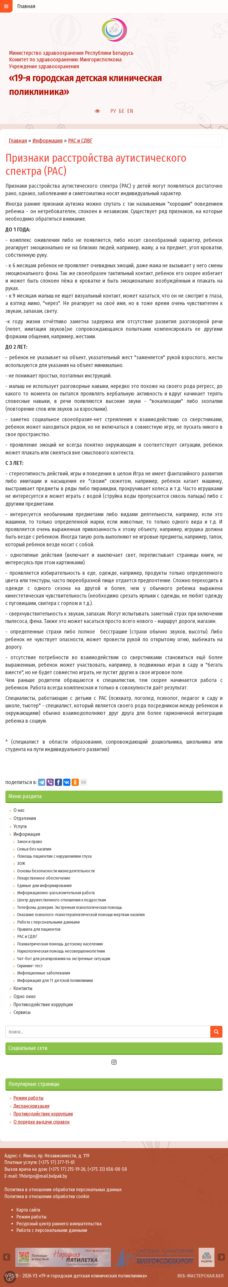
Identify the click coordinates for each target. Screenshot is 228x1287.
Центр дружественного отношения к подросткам (61, 900)
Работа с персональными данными (48, 922)
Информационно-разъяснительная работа (56, 892)
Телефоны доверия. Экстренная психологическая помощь (69, 907)
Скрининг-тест (30, 965)
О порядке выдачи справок (41, 1122)
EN (130, 111)
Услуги (20, 826)
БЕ (121, 111)
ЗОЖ (21, 863)
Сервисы (22, 1012)
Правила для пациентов (39, 929)
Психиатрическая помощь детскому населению (60, 944)
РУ (113, 111)
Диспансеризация (31, 1106)
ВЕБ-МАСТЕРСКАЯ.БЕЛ (200, 1276)
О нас (19, 810)
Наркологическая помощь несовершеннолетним (61, 951)
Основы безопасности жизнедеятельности (56, 871)
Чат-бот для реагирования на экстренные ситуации (63, 958)
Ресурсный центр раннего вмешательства (59, 1224)
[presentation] (6, 1257)
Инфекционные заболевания (43, 973)
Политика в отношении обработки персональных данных (63, 1189)
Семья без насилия (34, 849)
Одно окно (24, 996)
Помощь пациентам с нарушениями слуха (54, 856)
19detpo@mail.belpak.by (43, 1176)
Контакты (22, 988)
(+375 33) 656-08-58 (107, 1169)
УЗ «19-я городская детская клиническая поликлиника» (90, 1276)
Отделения (24, 818)
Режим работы (28, 1098)
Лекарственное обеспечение (43, 878)
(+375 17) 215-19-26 (67, 1169)
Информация (47, 140)
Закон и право (29, 841)
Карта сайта (28, 1210)
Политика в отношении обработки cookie (46, 1196)
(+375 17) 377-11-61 (57, 1162)
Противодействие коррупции (43, 1004)
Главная (18, 140)
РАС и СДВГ (80, 140)
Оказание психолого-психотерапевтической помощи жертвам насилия (81, 914)
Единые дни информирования (44, 885)
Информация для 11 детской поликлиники (55, 980)
